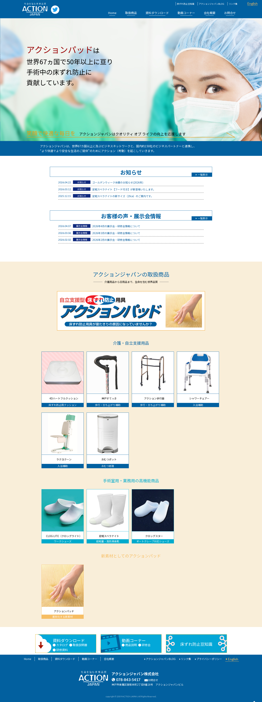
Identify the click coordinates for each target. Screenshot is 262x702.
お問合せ (230, 13)
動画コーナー (186, 13)
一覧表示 (202, 174)
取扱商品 (131, 13)
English (252, 3)
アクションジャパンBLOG (211, 3)
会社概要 (209, 13)
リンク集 (233, 3)
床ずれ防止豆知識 (185, 3)
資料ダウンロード (157, 13)
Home (112, 13)
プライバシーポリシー (209, 659)
